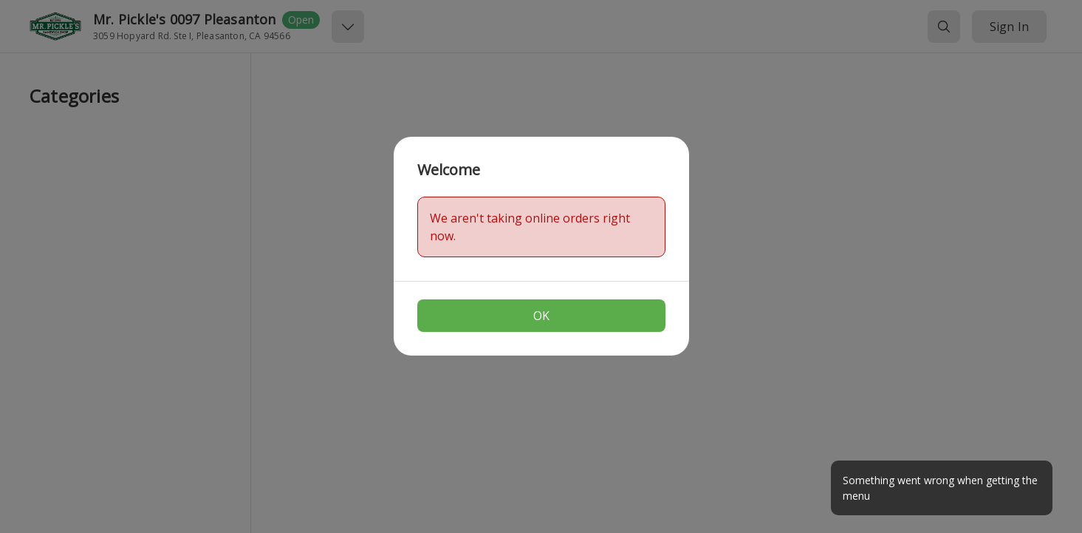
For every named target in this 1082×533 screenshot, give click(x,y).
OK (541, 316)
